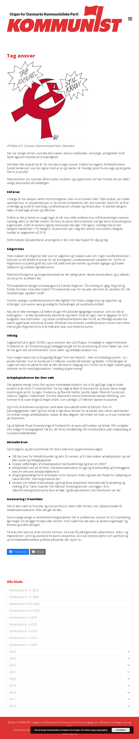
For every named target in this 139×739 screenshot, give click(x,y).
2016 (69, 706)
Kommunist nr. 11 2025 (24, 590)
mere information (99, 730)
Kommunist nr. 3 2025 (23, 631)
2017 (69, 699)
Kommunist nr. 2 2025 (23, 638)
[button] (130, 18)
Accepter (120, 730)
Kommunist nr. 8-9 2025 (24, 604)
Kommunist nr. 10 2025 (24, 597)
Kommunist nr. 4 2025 (23, 624)
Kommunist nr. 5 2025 (23, 617)
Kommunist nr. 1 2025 (23, 645)
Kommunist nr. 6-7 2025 (24, 611)
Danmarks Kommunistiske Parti (64, 722)
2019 (69, 685)
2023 (69, 658)
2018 (69, 692)
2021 (69, 672)
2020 (69, 679)
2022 (69, 665)
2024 (69, 651)
